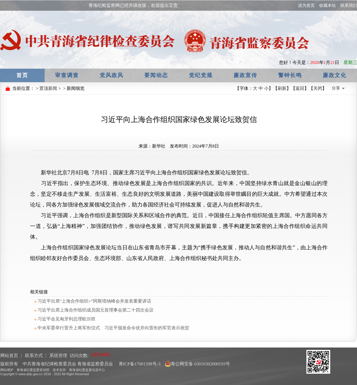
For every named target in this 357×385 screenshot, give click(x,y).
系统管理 (58, 355)
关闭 (317, 88)
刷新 (282, 88)
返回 (299, 88)
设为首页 (306, 5)
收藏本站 (327, 5)
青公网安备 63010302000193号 (197, 364)
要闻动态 (156, 75)
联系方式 (34, 355)
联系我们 (348, 5)
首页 (22, 75)
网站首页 (9, 355)
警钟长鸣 (290, 75)
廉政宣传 (245, 75)
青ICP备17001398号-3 (139, 363)
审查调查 (67, 75)
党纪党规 (201, 75)
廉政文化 (335, 75)
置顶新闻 (48, 88)
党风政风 (111, 75)
